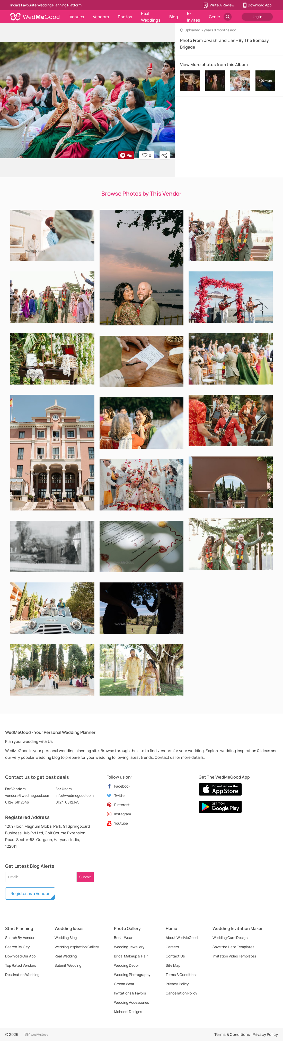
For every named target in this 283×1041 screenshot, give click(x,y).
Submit (85, 876)
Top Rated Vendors (20, 965)
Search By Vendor (19, 937)
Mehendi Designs (128, 1011)
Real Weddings (150, 17)
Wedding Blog (66, 937)
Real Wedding (66, 956)
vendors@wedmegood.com (27, 795)
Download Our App (20, 956)
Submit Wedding (68, 965)
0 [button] (146, 155)
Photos (125, 17)
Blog (173, 17)
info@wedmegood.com (75, 795)
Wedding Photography (132, 974)
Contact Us (175, 956)
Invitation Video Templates (234, 956)
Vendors (101, 17)
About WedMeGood (182, 937)
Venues (77, 17)
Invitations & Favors (130, 993)
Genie (214, 17)
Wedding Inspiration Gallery (77, 946)
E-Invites (193, 17)
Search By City (17, 946)
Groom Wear (124, 983)
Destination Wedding (22, 974)
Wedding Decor (126, 965)
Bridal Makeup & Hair (131, 956)
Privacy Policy (177, 983)
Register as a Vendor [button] (30, 893)
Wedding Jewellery (129, 946)
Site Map (173, 965)
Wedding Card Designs (231, 937)
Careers (172, 946)
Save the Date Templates (233, 946)
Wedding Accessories (131, 1002)
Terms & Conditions (181, 974)
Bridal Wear (123, 937)
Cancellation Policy (181, 993)
